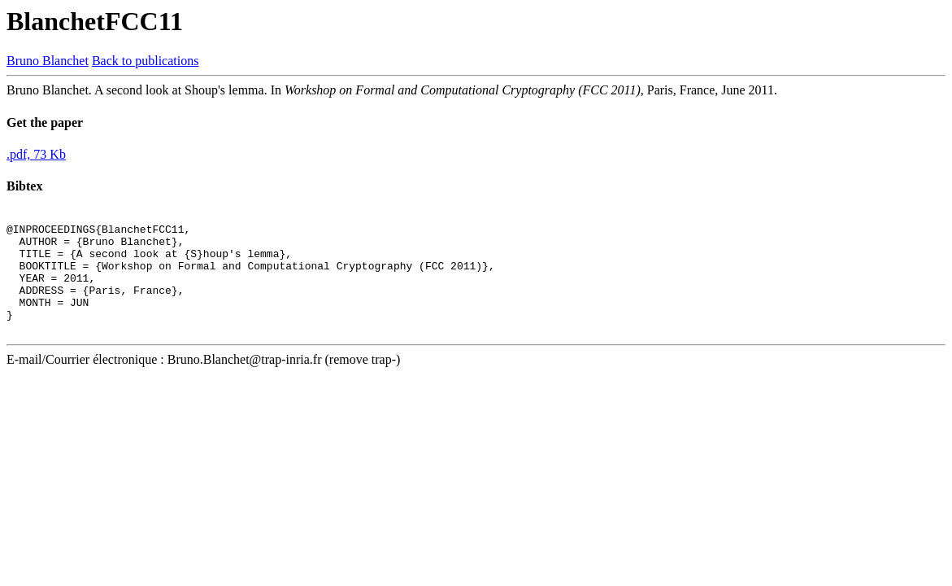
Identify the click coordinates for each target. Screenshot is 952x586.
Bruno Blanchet (48, 61)
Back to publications (145, 61)
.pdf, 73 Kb (36, 154)
